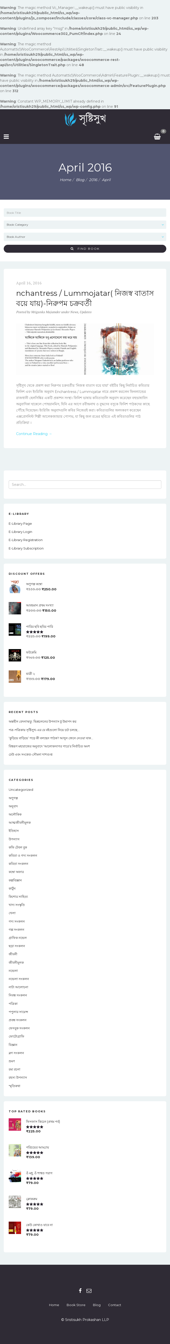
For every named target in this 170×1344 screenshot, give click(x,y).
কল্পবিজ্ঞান (15, 880)
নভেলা (13, 971)
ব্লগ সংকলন (16, 1053)
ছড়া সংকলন (17, 946)
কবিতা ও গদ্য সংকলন (23, 855)
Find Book (85, 248)
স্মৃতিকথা (14, 1086)
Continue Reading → (34, 434)
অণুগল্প (13, 798)
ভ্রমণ (12, 1061)
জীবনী (13, 954)
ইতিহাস (14, 831)
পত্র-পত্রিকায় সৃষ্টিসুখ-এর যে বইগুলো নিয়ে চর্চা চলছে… (44, 730)
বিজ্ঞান (13, 1045)
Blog (97, 1305)
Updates (85, 312)
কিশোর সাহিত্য (18, 897)
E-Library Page (20, 523)
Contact (114, 1305)
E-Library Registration (26, 540)
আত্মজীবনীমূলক (20, 822)
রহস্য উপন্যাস (18, 1077)
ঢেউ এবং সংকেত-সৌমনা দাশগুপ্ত (31, 754)
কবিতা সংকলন (18, 864)
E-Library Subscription (26, 548)
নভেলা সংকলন (19, 979)
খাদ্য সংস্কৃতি (17, 905)
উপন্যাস (14, 839)
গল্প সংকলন (16, 930)
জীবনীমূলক (16, 962)
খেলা (12, 913)
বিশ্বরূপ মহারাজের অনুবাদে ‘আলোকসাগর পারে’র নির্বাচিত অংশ (49, 746)
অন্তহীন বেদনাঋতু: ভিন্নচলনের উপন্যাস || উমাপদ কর (42, 721)
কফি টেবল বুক (18, 847)
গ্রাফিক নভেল (18, 938)
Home (65, 179)
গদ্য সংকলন (17, 921)
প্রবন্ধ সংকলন (18, 1020)
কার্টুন (12, 888)
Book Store (76, 1305)
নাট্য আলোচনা (18, 987)
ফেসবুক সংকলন (19, 1028)
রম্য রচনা (14, 1069)
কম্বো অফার (16, 872)
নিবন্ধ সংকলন (18, 995)
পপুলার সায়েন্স (18, 1012)
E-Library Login (20, 532)
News (74, 312)
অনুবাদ (13, 806)
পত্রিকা (13, 1004)
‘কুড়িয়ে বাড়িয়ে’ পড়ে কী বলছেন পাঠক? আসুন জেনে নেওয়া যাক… (51, 738)
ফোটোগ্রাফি (16, 1036)
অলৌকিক (15, 814)
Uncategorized (21, 790)
